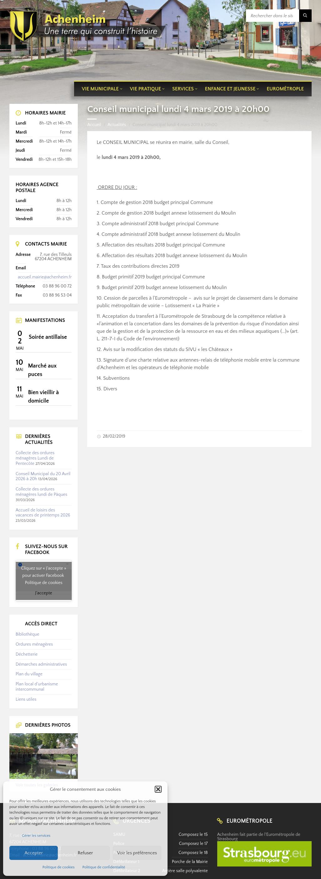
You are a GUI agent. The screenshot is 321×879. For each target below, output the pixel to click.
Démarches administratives (41, 664)
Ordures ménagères (34, 644)
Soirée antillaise (48, 337)
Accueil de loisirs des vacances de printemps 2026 (43, 513)
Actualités (117, 124)
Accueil (94, 124)
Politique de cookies (59, 867)
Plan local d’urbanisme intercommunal (37, 687)
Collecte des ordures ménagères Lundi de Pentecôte (35, 458)
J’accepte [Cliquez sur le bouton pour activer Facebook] (43, 593)
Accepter (33, 853)
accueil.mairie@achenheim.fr (45, 277)
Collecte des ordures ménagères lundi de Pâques (41, 492)
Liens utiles (26, 699)
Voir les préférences (137, 853)
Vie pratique (145, 89)
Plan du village (29, 674)
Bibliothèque (27, 634)
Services (183, 89)
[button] (158, 789)
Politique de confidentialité (104, 867)
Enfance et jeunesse (230, 89)
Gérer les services (36, 836)
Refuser (85, 853)
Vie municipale (100, 89)
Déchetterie (27, 654)
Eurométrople (285, 89)
